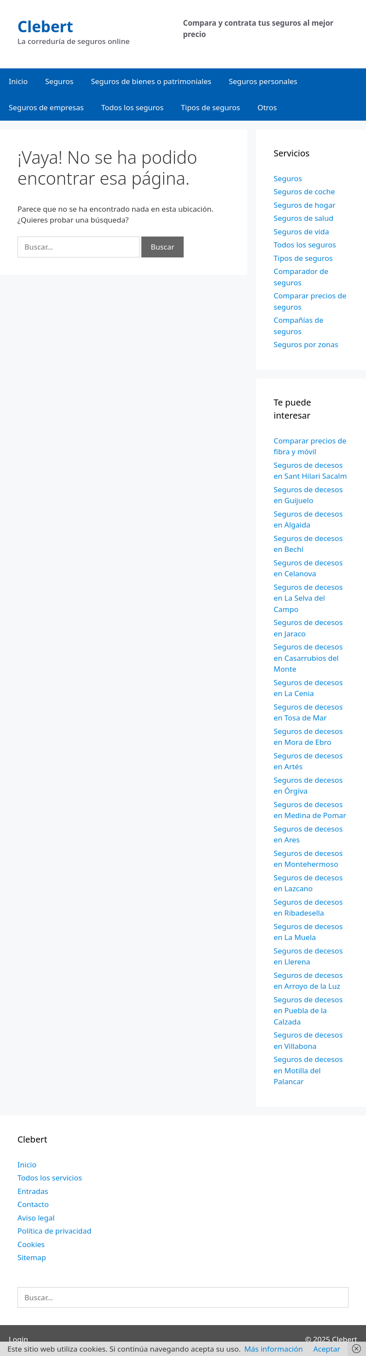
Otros (267, 107)
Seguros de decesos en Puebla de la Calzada (308, 1010)
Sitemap (31, 1257)
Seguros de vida (301, 232)
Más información (273, 1349)
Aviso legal (36, 1218)
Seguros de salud (303, 218)
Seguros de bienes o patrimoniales (151, 81)
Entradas (32, 1191)
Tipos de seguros (210, 107)
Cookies (31, 1244)
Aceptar (326, 1349)
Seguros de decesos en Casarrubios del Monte (308, 658)
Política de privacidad (54, 1231)
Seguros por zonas (306, 344)
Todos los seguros (132, 107)
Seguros (59, 81)
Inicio (18, 81)
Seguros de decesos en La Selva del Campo (308, 598)
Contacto (33, 1204)
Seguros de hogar (304, 205)
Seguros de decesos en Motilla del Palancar (308, 1070)
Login (18, 1339)
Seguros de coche (304, 191)
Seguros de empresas (46, 107)
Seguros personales (263, 81)
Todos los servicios (49, 1178)
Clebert (45, 26)
